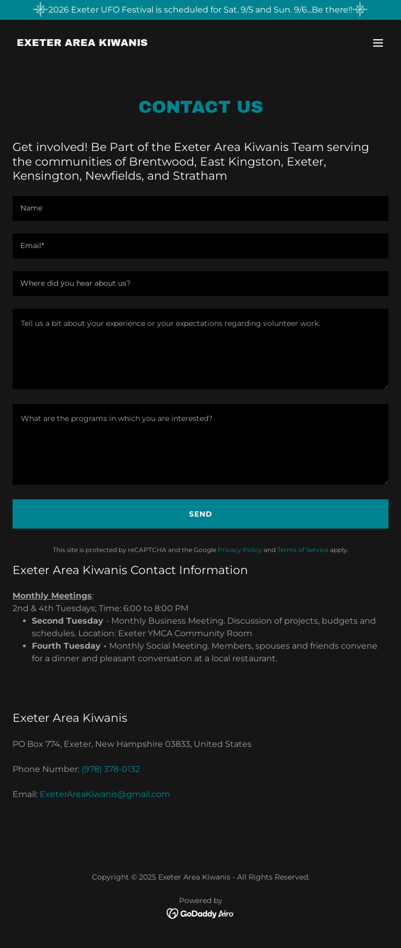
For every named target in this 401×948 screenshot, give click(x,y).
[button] (378, 42)
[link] (82, 43)
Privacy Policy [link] (240, 550)
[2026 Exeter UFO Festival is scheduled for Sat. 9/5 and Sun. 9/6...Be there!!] (200, 10)
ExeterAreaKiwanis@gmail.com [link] (105, 794)
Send (201, 514)
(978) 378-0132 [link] (110, 769)
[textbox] (200, 208)
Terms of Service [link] (302, 550)
